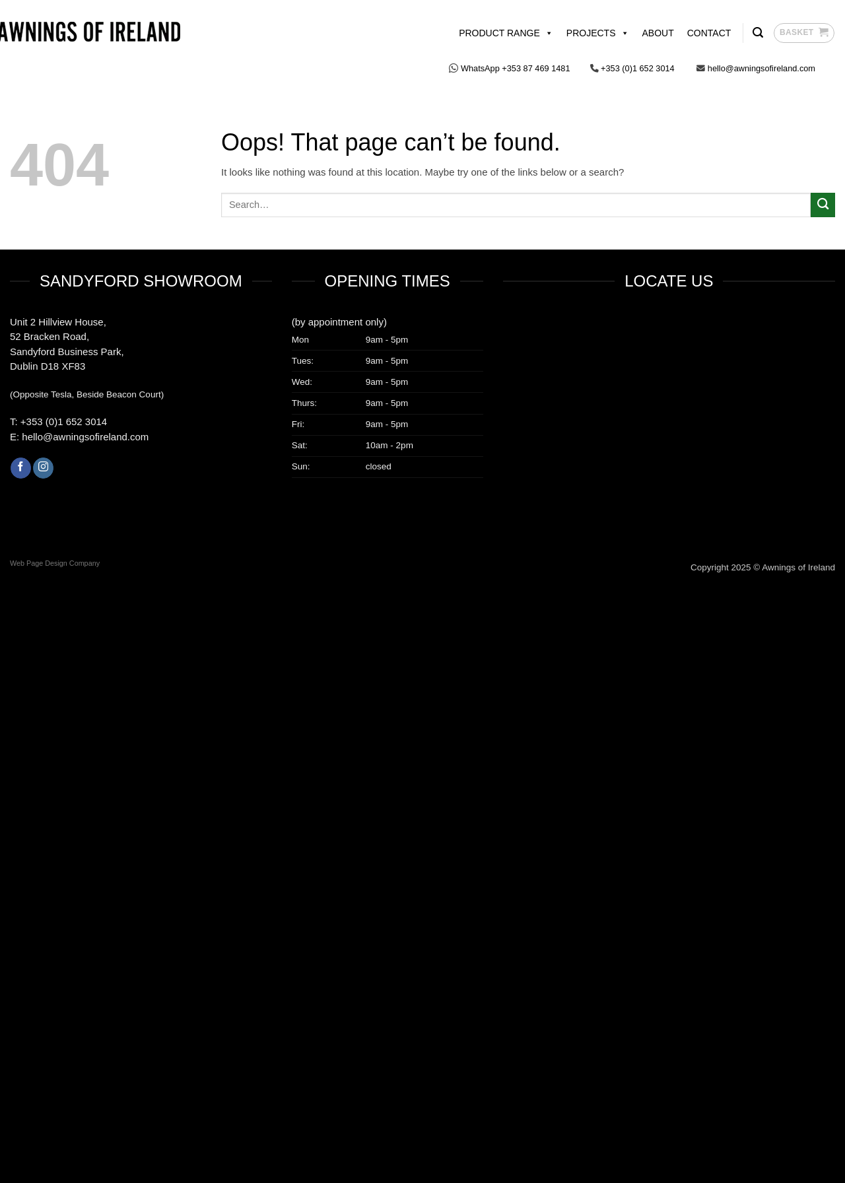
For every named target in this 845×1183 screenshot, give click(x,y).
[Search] (758, 33)
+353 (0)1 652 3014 (63, 421)
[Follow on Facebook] (21, 468)
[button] (804, 33)
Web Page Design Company (55, 563)
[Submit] (823, 205)
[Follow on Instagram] (43, 468)
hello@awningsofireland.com (85, 436)
